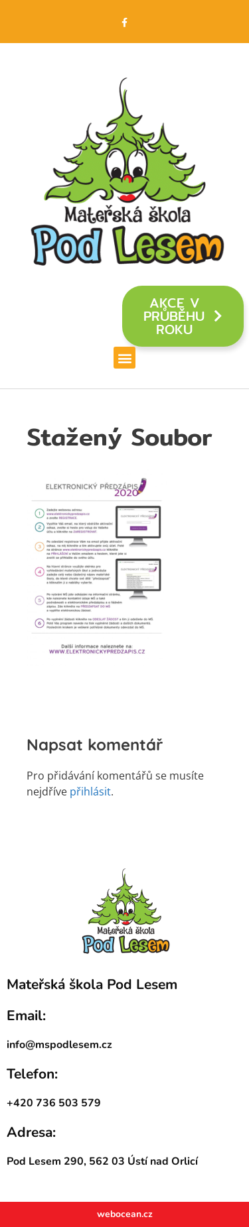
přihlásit (90, 791)
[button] (124, 358)
